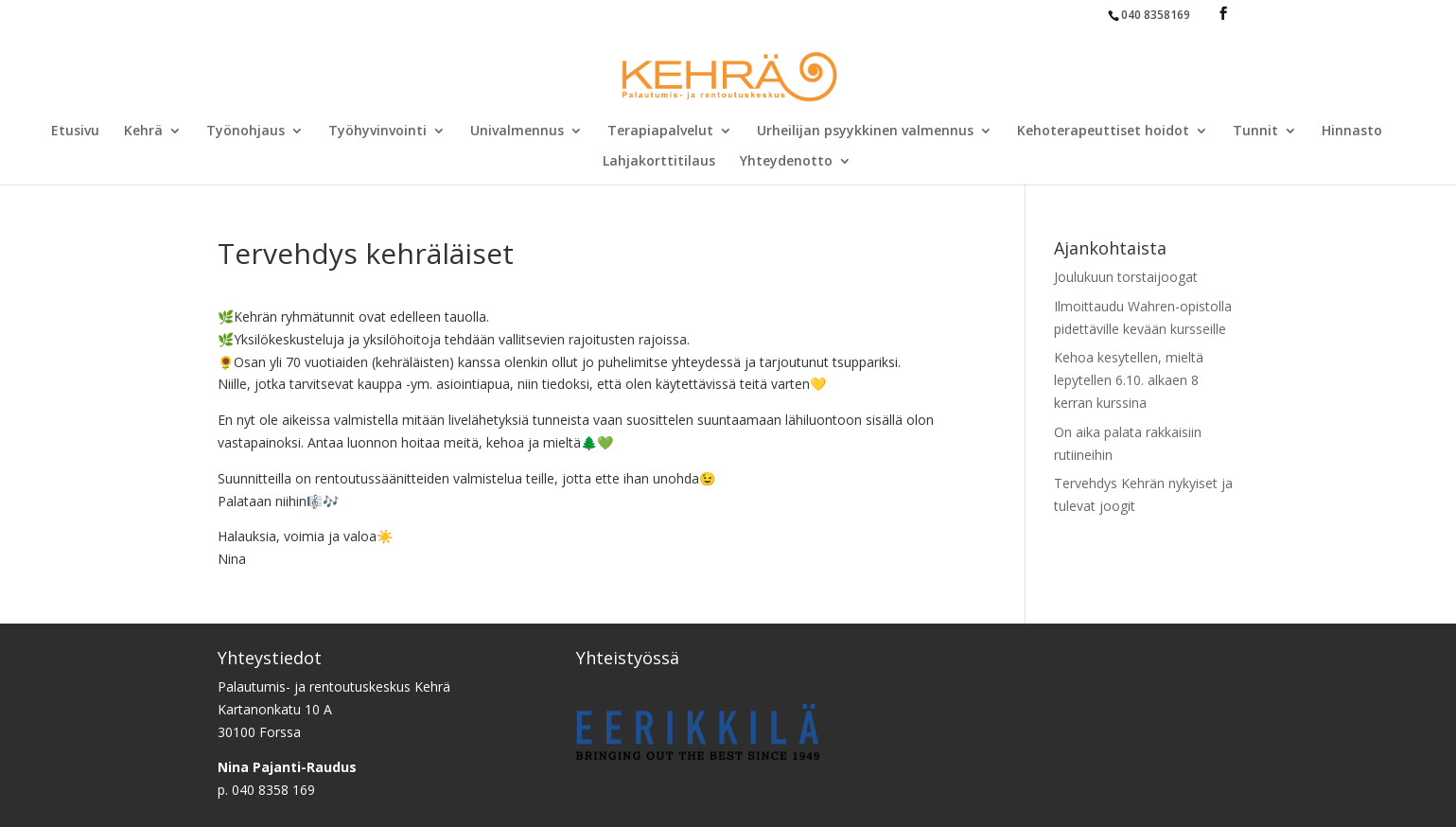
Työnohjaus (245, 131)
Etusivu (75, 131)
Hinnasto (1352, 131)
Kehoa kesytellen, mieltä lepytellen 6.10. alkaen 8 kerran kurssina (1128, 380)
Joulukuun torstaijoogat (1126, 277)
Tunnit (1255, 131)
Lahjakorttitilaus (659, 161)
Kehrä (143, 131)
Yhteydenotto (786, 161)
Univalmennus (517, 131)
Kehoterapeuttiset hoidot (1103, 131)
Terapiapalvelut (660, 131)
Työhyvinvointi (377, 131)
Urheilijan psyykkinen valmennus (865, 131)
